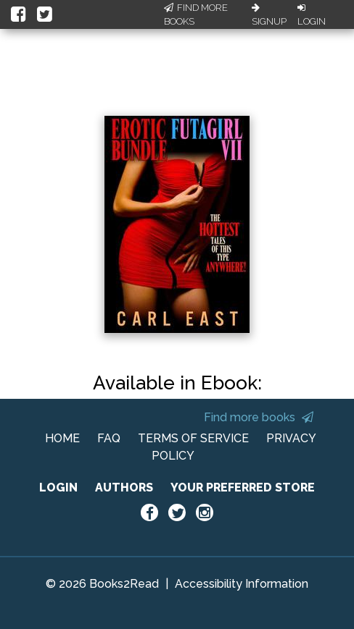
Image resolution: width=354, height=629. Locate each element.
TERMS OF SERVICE (193, 438)
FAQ (108, 438)
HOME (62, 438)
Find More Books (196, 15)
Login (311, 15)
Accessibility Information (241, 584)
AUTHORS (124, 487)
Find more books (258, 417)
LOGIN (58, 487)
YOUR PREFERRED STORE (242, 487)
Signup (269, 15)
